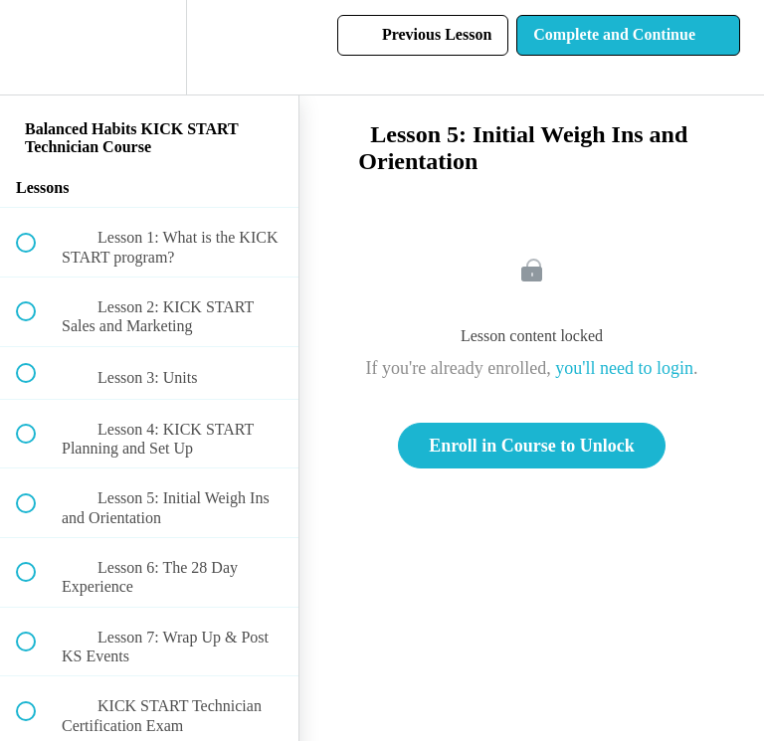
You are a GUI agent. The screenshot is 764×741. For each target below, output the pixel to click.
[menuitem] (149, 47)
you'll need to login (624, 368)
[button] (37, 47)
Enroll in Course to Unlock (532, 446)
